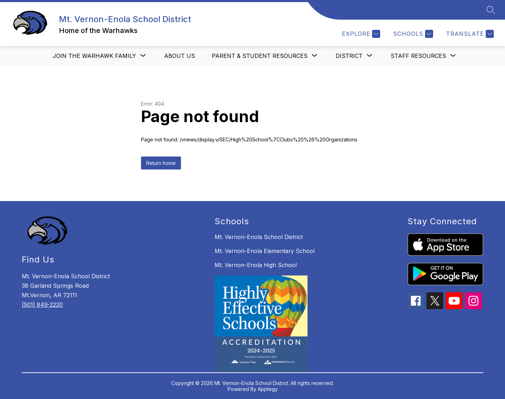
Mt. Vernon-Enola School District (259, 236)
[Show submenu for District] (349, 56)
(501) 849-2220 (42, 304)
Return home (161, 163)
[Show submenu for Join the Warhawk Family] (94, 56)
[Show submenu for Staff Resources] (418, 56)
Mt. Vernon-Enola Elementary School (265, 250)
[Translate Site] (469, 33)
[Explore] (360, 33)
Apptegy (268, 389)
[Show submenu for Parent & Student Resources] (260, 56)
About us (179, 55)
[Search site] (491, 10)
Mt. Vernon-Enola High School (256, 264)
